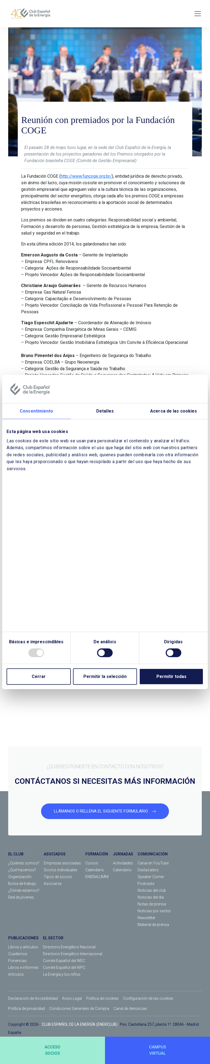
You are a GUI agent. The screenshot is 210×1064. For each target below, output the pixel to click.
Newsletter (147, 918)
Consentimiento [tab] (36, 411)
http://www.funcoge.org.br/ (86, 176)
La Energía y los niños (61, 974)
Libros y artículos (23, 947)
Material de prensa (153, 924)
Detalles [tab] (105, 411)
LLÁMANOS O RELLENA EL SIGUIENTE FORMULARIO (105, 811)
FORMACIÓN (96, 854)
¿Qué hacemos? (22, 870)
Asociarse (53, 883)
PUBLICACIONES (23, 938)
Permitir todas (171, 676)
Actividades (123, 863)
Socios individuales (60, 870)
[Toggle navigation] (198, 14)
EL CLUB (16, 854)
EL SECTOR (53, 938)
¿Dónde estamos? (23, 890)
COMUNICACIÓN (153, 854)
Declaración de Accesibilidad (33, 998)
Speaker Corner (151, 877)
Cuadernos (17, 954)
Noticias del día (151, 897)
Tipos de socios (58, 877)
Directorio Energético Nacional (69, 947)
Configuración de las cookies (148, 998)
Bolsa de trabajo (22, 883)
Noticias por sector (154, 911)
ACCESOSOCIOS (52, 1050)
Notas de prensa (152, 904)
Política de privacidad (26, 1008)
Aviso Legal (72, 998)
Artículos (16, 974)
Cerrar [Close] (39, 676)
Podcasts (146, 883)
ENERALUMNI (97, 877)
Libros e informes (23, 967)
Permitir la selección (105, 676)
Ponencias (17, 960)
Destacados (148, 870)
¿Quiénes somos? (23, 863)
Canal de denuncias (130, 1008)
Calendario (94, 870)
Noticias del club (152, 890)
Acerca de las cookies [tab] (173, 411)
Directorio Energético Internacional (72, 954)
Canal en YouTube (153, 863)
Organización (19, 877)
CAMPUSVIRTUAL (157, 1050)
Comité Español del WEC (64, 960)
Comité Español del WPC (64, 967)
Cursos (91, 863)
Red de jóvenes (21, 897)
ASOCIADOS (55, 854)
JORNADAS (123, 854)
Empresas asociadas (62, 863)
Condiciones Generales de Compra (79, 1008)
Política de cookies (102, 998)
